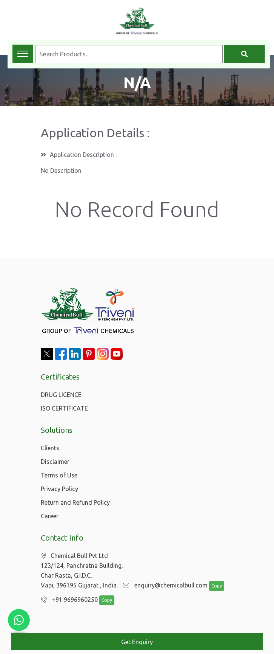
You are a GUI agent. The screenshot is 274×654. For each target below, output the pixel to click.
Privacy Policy (59, 488)
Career (49, 516)
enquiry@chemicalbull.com (163, 585)
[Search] (244, 54)
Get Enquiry (137, 642)
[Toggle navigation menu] (22, 54)
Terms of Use (59, 475)
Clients (50, 448)
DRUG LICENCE (61, 394)
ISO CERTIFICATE (64, 408)
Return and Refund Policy (75, 502)
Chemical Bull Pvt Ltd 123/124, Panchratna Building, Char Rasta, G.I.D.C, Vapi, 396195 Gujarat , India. (82, 570)
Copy (213, 586)
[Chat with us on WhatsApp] (19, 620)
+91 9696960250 (67, 600)
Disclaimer (55, 461)
